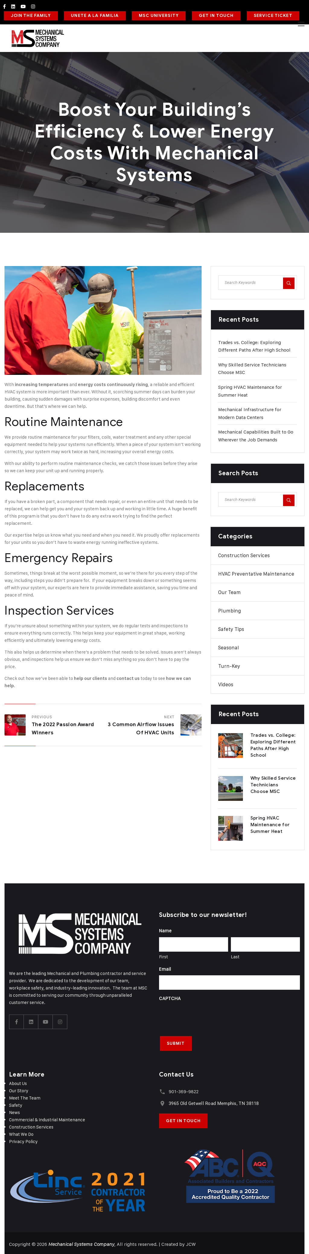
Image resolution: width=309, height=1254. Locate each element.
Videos (225, 683)
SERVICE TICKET (269, 14)
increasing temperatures (41, 382)
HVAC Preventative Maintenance (256, 572)
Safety (15, 1102)
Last (235, 955)
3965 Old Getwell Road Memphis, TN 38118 (213, 1100)
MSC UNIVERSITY (156, 14)
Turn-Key (229, 664)
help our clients (90, 676)
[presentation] (205, 1015)
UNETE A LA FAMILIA (93, 14)
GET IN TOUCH (213, 14)
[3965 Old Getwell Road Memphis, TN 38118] (162, 1100)
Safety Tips (231, 628)
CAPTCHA (170, 997)
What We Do (21, 1131)
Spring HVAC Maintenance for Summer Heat (270, 823)
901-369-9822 (183, 1089)
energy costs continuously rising (113, 382)
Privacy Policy (23, 1139)
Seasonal (228, 646)
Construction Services (244, 554)
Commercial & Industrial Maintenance (47, 1117)
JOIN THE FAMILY (30, 14)
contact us (128, 676)
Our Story (18, 1088)
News (14, 1110)
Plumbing (229, 609)
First (163, 955)
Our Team (229, 591)
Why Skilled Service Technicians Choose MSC (273, 783)
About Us (18, 1080)
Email (165, 967)
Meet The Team (24, 1095)
